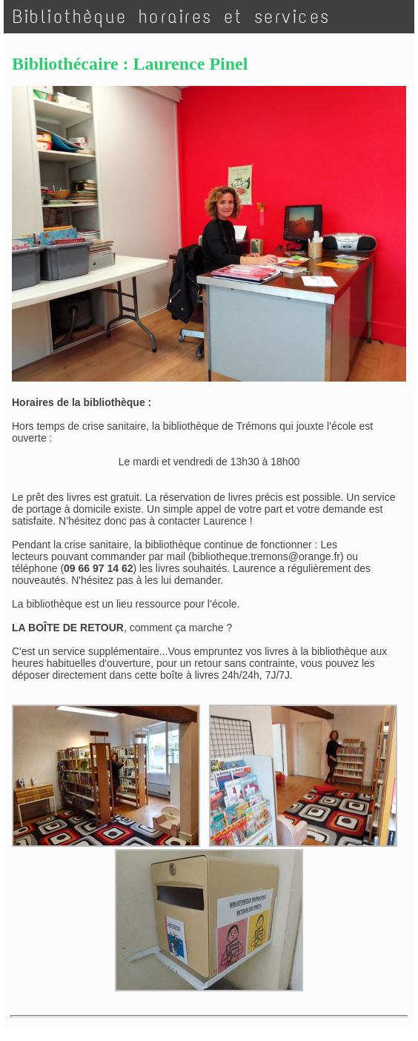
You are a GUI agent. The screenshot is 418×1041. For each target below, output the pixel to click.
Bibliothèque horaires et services (172, 16)
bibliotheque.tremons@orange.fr (266, 556)
